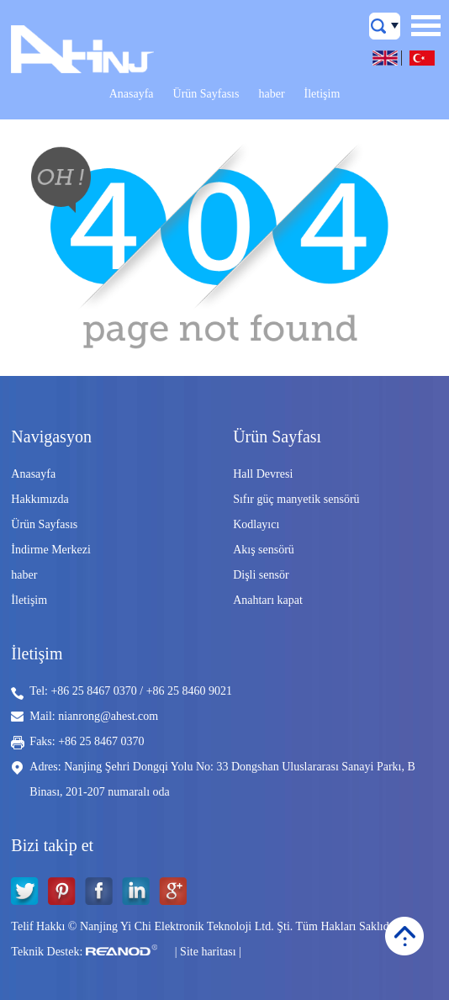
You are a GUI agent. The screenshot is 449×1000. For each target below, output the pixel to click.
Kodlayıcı (256, 524)
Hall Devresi (263, 474)
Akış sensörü (263, 549)
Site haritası (208, 951)
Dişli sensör (261, 575)
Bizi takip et (52, 845)
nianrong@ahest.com (108, 716)
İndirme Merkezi (50, 549)
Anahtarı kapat (268, 600)
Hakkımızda (39, 499)
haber (271, 93)
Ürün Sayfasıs (206, 93)
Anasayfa (131, 93)
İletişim (322, 93)
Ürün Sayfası (277, 436)
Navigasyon (51, 436)
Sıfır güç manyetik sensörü (296, 499)
